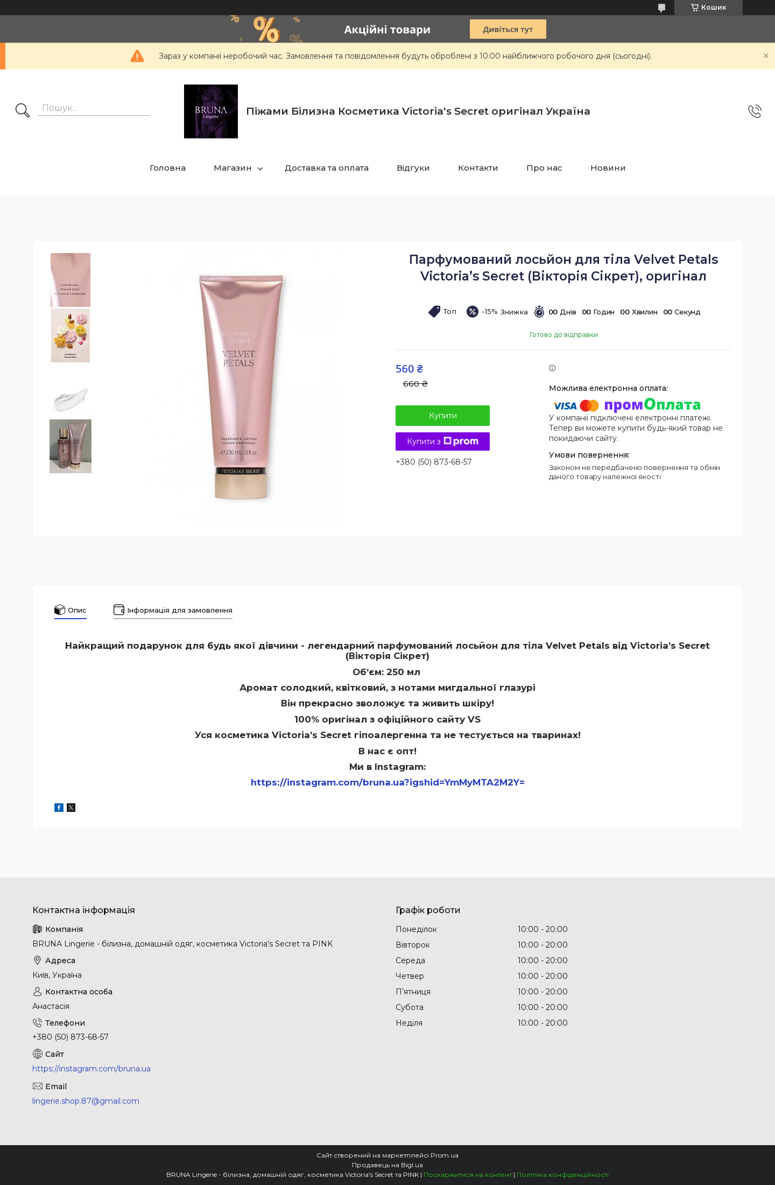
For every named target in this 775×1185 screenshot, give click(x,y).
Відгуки (413, 168)
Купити (443, 415)
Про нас (544, 168)
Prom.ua (445, 1155)
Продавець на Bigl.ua (387, 1165)
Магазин (233, 168)
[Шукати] (22, 111)
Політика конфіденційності (563, 1174)
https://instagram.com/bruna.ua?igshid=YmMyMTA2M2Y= (388, 782)
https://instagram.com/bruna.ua (91, 1069)
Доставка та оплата (327, 168)
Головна (168, 168)
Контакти (478, 168)
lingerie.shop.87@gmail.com (85, 1101)
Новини (608, 168)
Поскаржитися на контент (468, 1174)
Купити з (442, 441)
